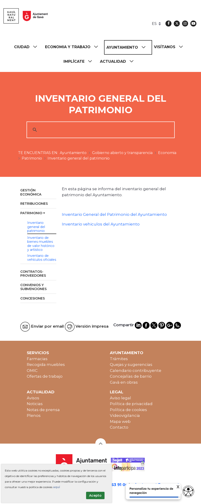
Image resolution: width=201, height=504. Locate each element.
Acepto (95, 495)
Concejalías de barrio (131, 376)
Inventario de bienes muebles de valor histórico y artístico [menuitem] (40, 244)
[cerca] (100, 130)
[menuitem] (27, 47)
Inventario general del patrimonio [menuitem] (36, 227)
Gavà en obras (124, 382)
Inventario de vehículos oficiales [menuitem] (41, 258)
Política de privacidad (131, 403)
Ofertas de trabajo (45, 376)
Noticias (35, 403)
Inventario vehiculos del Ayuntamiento (101, 224)
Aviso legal (120, 398)
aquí (56, 487)
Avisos (33, 398)
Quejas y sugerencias (131, 364)
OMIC (32, 370)
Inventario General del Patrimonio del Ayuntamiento (114, 214)
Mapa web (120, 421)
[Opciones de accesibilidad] (188, 491)
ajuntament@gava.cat (156, 484)
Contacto (119, 427)
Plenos (34, 415)
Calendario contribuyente (135, 370)
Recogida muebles (46, 364)
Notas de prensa (43, 409)
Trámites (119, 358)
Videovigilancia (125, 415)
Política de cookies (128, 409)
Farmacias (37, 358)
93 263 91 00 (115, 484)
